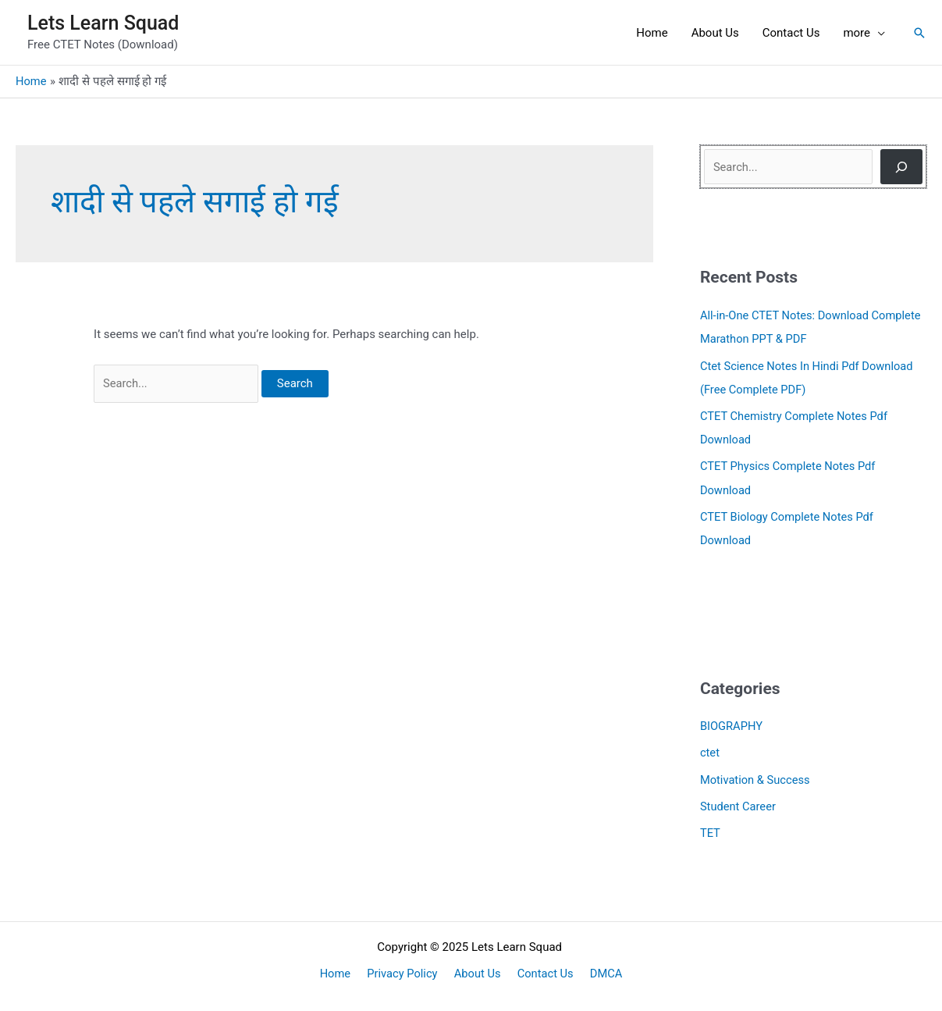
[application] (877, 32)
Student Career (738, 803)
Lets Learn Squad (103, 23)
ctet (710, 750)
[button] (919, 33)
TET (710, 829)
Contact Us (542, 970)
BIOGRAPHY (732, 724)
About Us (477, 970)
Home (342, 970)
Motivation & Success (756, 776)
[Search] (901, 166)
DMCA (599, 970)
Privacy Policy (406, 970)
